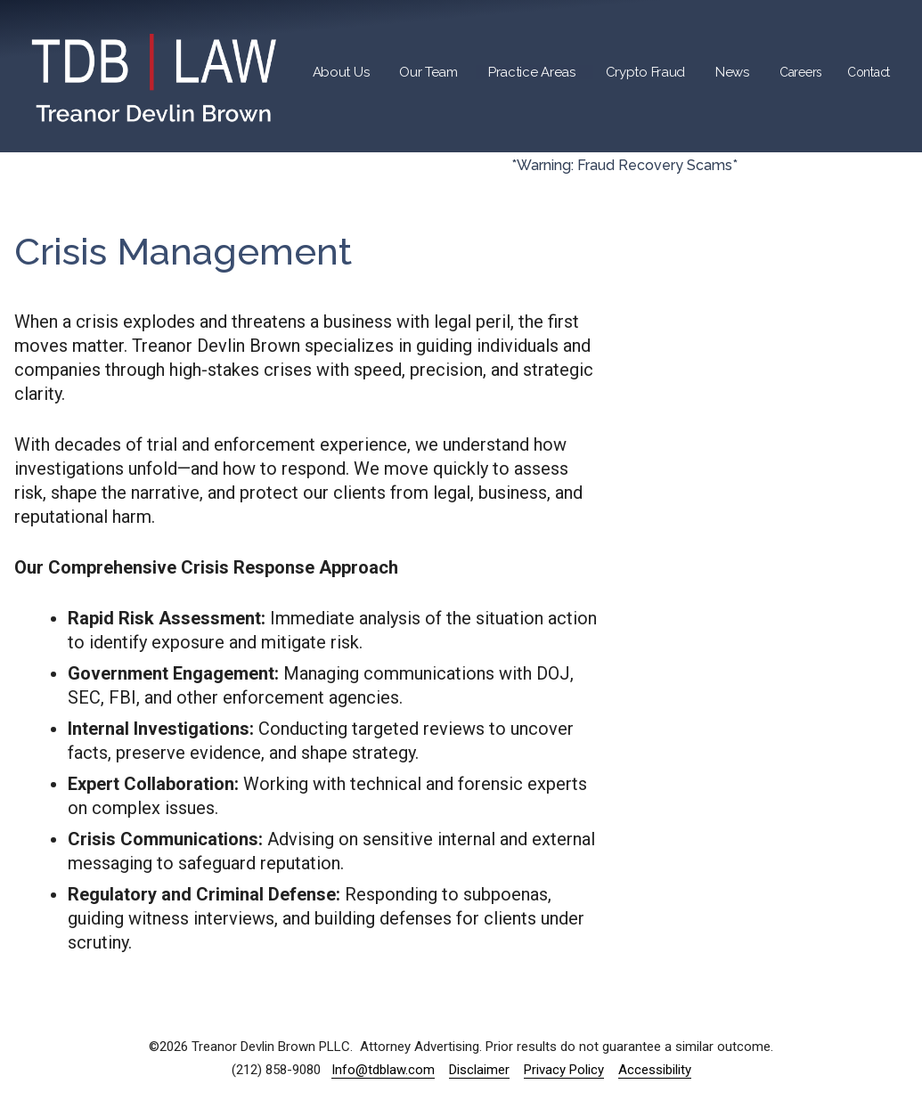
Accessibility (654, 1070)
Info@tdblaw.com (383, 1070)
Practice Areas (531, 72)
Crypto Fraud (645, 72)
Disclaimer (479, 1070)
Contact (868, 72)
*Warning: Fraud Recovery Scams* (624, 165)
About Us (341, 72)
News (732, 72)
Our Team (428, 72)
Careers (800, 72)
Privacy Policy (564, 1070)
